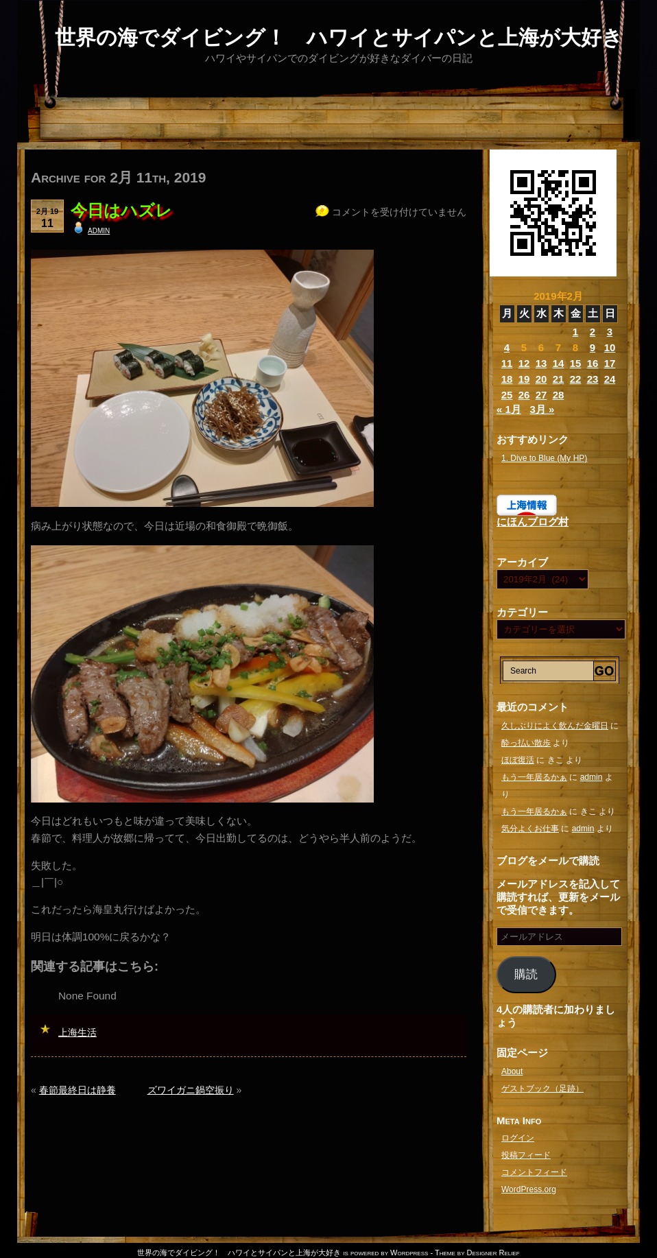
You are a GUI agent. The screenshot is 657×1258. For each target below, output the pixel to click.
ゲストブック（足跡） (542, 1088)
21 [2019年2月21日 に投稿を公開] (558, 379)
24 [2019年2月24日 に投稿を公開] (610, 379)
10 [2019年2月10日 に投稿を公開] (610, 347)
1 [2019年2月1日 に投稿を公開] (575, 331)
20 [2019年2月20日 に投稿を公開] (541, 379)
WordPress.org (528, 1189)
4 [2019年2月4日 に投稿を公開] (507, 347)
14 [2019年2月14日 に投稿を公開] (558, 363)
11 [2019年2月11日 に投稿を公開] (507, 363)
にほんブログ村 (533, 521)
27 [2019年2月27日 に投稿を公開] (541, 395)
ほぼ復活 (517, 760)
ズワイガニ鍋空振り (190, 1089)
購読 (526, 974)
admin (99, 229)
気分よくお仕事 (530, 828)
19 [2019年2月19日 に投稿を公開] (524, 379)
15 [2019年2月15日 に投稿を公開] (576, 363)
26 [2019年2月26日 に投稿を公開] (524, 395)
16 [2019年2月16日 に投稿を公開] (593, 363)
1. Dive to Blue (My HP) (544, 458)
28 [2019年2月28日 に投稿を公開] (558, 395)
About (512, 1071)
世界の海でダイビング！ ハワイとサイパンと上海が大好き (339, 37)
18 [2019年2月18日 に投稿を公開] (507, 379)
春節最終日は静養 (77, 1089)
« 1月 (509, 409)
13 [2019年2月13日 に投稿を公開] (541, 363)
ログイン (517, 1138)
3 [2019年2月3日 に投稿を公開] (609, 331)
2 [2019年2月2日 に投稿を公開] (592, 331)
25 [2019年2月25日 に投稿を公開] (507, 395)
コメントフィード (534, 1172)
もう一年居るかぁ (534, 777)
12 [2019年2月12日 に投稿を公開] (524, 363)
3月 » (541, 409)
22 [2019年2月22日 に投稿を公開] (576, 379)
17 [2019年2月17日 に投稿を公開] (610, 363)
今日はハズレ (121, 210)
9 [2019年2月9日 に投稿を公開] (592, 347)
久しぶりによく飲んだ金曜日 (554, 726)
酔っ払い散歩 (526, 743)
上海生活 (77, 1032)
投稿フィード (526, 1155)
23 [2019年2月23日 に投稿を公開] (593, 379)
